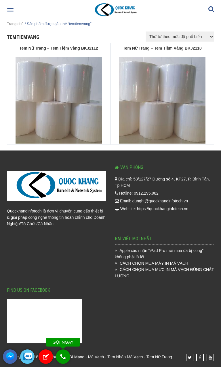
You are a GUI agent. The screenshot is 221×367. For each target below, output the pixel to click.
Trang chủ (15, 24)
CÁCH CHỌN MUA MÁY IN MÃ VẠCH (154, 263)
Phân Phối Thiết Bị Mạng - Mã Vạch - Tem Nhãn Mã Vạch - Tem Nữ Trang (105, 357)
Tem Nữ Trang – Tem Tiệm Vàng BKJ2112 (58, 48)
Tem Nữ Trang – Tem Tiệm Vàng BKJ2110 (162, 48)
